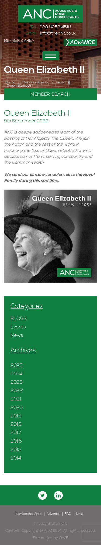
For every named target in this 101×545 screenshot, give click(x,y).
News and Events (35, 82)
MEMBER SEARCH (50, 94)
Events (18, 327)
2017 (16, 433)
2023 (17, 382)
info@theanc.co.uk (58, 33)
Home (10, 82)
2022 (17, 391)
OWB (63, 538)
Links (79, 514)
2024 (17, 374)
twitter (42, 495)
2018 (16, 424)
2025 (17, 365)
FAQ (68, 514)
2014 (16, 458)
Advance (53, 514)
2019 (16, 416)
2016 (16, 441)
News (60, 82)
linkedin (58, 495)
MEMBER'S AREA (19, 40)
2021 (16, 399)
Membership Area (28, 514)
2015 (16, 450)
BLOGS (19, 319)
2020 (17, 408)
